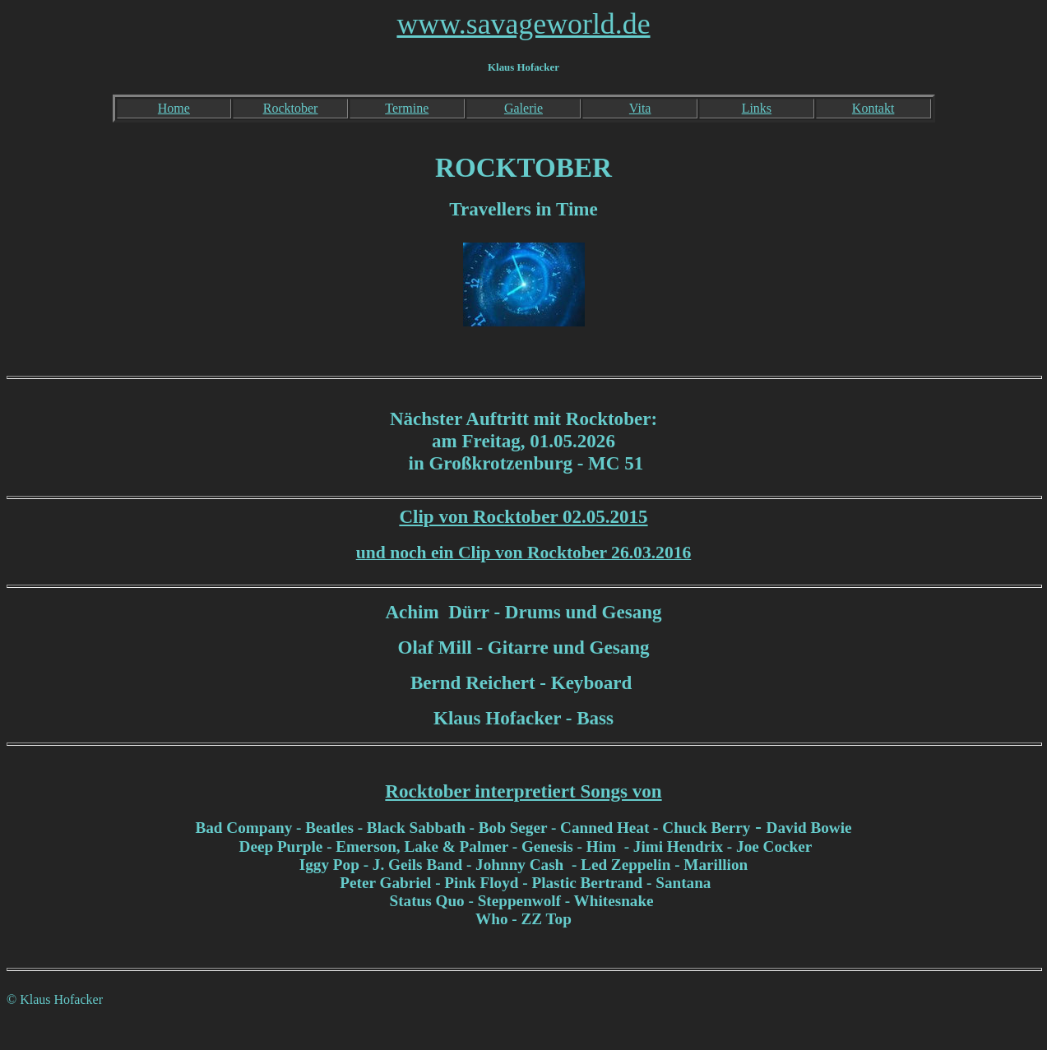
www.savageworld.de (523, 23)
